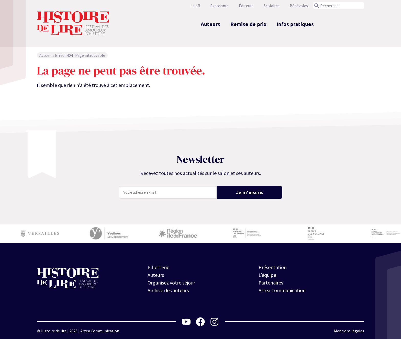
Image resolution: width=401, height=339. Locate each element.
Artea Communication (282, 290)
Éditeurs (246, 5)
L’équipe (267, 275)
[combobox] (338, 5)
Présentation (273, 267)
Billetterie (158, 267)
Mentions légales (349, 330)
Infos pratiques (295, 24)
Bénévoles (299, 5)
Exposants (219, 5)
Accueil (45, 55)
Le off (195, 5)
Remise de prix (248, 24)
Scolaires (272, 5)
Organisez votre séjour (171, 282)
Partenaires (271, 282)
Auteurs (210, 24)
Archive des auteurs (168, 290)
